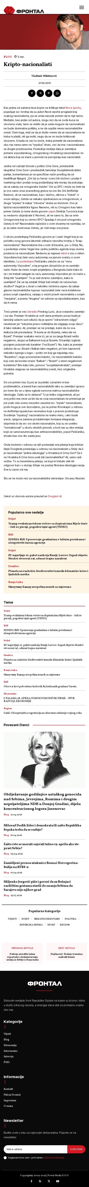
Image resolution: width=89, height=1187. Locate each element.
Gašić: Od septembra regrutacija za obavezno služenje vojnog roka (43, 713)
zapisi (52, 211)
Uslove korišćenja (54, 1157)
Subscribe (76, 1149)
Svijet (12, 519)
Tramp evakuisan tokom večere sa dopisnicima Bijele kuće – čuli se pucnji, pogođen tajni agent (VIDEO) (48, 525)
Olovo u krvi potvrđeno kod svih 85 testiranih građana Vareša (40, 686)
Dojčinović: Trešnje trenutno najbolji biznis (67, 956)
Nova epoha (73, 107)
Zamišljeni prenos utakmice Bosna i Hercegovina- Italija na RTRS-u (41, 865)
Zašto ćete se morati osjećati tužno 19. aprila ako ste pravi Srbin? (41, 846)
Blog (8, 57)
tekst (64, 253)
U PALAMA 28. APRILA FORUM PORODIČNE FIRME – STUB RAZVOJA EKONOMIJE (39, 700)
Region (8, 708)
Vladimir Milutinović (44, 76)
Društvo (13, 566)
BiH (10, 534)
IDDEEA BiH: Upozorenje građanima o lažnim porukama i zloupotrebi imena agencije (47, 541)
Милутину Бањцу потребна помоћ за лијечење (39, 587)
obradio (32, 311)
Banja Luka (15, 582)
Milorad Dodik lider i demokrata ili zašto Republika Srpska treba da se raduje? (42, 827)
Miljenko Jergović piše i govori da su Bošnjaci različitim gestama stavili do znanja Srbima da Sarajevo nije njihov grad (38, 886)
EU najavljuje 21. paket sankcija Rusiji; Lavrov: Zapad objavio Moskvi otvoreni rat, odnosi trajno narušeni (48, 557)
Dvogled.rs (54, 496)
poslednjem (27, 261)
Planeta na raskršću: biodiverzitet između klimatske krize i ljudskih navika (48, 572)
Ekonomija (10, 694)
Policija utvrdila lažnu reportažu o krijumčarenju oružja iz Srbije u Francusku (22, 957)
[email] (35, 1149)
